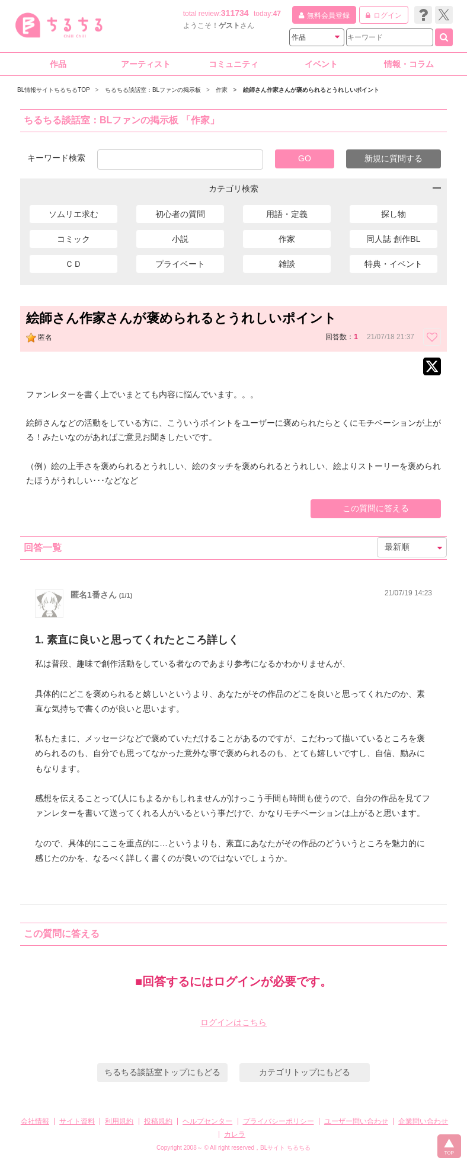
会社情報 (35, 1121)
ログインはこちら (233, 1022)
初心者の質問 (180, 214)
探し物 (393, 214)
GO (304, 158)
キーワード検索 (56, 157)
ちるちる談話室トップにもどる (162, 1072)
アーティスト (146, 64)
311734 (235, 13)
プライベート (180, 264)
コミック (73, 239)
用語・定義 (287, 214)
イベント (321, 64)
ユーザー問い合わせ (356, 1121)
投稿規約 (158, 1121)
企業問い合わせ (423, 1121)
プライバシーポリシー (278, 1121)
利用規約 (119, 1121)
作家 (287, 239)
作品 (58, 64)
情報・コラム (409, 64)
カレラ (234, 1134)
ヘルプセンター (207, 1121)
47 (277, 13)
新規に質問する (393, 158)
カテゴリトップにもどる (304, 1072)
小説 (180, 239)
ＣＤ (73, 264)
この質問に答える (376, 508)
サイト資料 (77, 1121)
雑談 (287, 264)
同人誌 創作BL (393, 239)
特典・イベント (393, 264)
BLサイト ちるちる (285, 1147)
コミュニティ (233, 64)
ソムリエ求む (73, 214)
